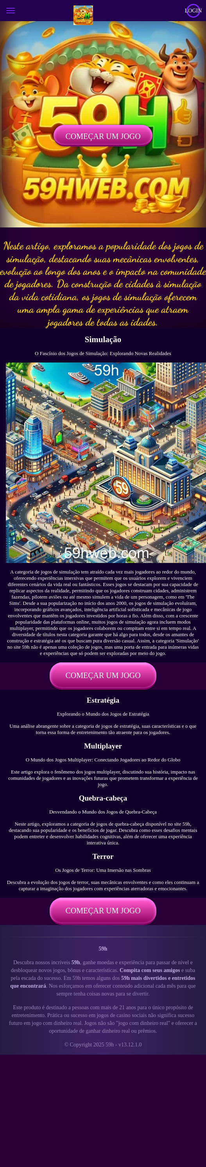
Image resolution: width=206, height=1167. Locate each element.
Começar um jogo (102, 136)
